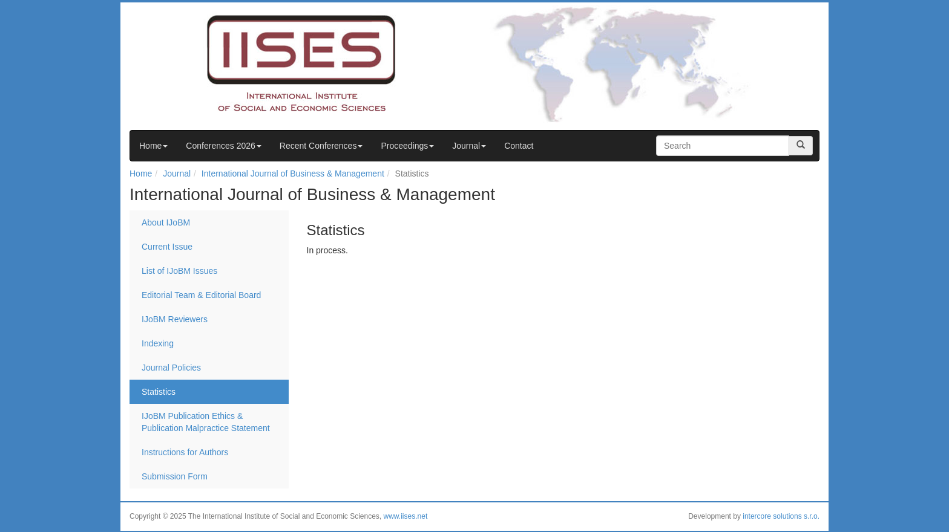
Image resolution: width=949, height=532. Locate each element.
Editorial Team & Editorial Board (201, 295)
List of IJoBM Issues (179, 271)
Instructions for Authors (185, 452)
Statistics (159, 392)
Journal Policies (171, 367)
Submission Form (175, 476)
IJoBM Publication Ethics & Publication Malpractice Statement (206, 422)
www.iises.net (406, 516)
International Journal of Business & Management (293, 173)
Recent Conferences (321, 146)
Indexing (158, 343)
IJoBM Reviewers (175, 319)
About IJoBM (166, 222)
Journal (469, 146)
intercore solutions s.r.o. (781, 516)
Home (153, 146)
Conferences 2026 (223, 146)
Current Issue (167, 246)
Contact (518, 146)
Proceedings (407, 146)
